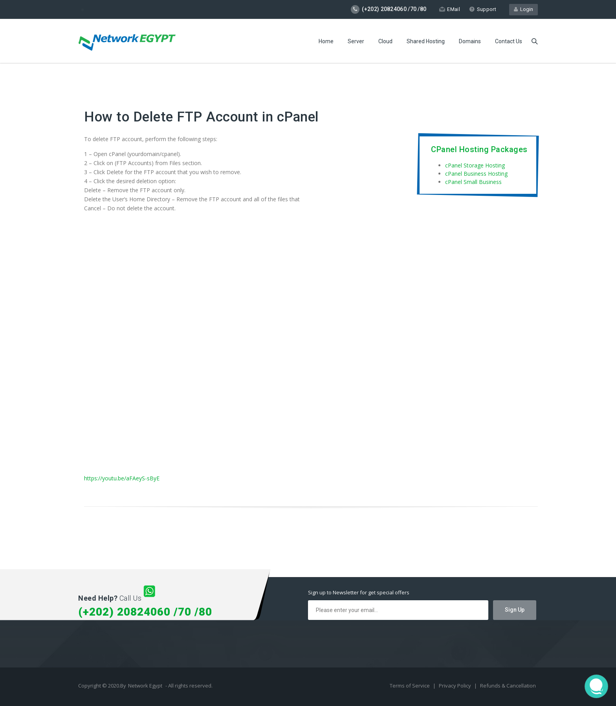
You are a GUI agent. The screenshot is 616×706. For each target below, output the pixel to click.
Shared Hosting (426, 41)
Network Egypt (145, 685)
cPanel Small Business (473, 182)
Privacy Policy (455, 685)
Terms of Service (410, 685)
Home (326, 41)
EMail (449, 9)
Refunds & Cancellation (508, 685)
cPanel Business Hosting (476, 173)
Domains (470, 41)
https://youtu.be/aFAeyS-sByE (122, 478)
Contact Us (508, 41)
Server (356, 41)
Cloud (385, 41)
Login (523, 9)
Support (482, 9)
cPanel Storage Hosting (475, 165)
